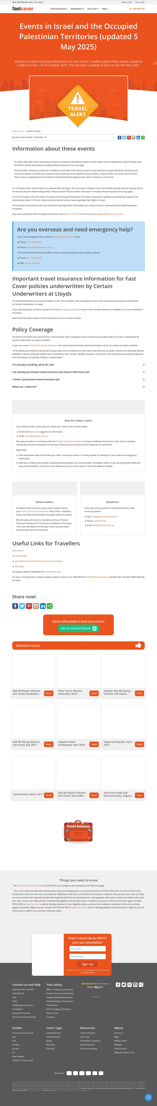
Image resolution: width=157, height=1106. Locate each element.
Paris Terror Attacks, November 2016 (70, 692)
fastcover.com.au (34, 904)
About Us (118, 1033)
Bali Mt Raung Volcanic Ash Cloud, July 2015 (26, 743)
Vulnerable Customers (90, 1041)
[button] (148, 1097)
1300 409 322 (18, 993)
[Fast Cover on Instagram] (135, 985)
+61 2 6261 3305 (34, 258)
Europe (15, 1049)
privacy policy (78, 970)
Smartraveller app (52, 571)
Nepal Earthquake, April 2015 (118, 743)
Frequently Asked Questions (104, 516)
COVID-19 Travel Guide (22, 1060)
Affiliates (118, 1045)
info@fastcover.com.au (103, 525)
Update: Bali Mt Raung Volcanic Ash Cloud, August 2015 (117, 693)
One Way (50, 1049)
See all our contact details (24, 1017)
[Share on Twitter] (124, 137)
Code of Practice (87, 1033)
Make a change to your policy (59, 989)
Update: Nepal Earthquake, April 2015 (71, 743)
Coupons (50, 1017)
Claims (37, 431)
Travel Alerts (18, 131)
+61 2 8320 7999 (34, 242)
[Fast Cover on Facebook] (118, 985)
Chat (14, 997)
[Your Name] (87, 949)
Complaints (17, 1009)
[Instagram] (133, 137)
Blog (116, 1037)
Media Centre (120, 1041)
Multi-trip (50, 1045)
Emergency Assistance (64, 236)
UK (13, 1053)
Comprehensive (53, 1033)
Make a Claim (127, 2)
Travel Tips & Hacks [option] (78, 834)
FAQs (14, 1001)
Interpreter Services (21, 1013)
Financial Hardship (88, 1049)
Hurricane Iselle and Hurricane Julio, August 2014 (117, 795)
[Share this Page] (141, 985)
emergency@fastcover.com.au (40, 247)
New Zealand (18, 1056)
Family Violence (87, 1045)
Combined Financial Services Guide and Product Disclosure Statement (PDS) (106, 1088)
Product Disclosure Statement (69, 441)
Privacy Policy (120, 1049)
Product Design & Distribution (60, 1001)
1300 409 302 (100, 521)
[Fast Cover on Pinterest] (129, 985)
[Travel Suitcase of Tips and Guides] (78, 824)
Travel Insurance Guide (22, 1033)
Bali (14, 1037)
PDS (39, 523)
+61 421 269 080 (32, 263)
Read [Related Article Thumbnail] (48, 693)
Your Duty (84, 1037)
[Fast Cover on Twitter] (124, 985)
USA (14, 1041)
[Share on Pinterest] (129, 137)
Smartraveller (21, 556)
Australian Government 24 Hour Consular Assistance (39, 561)
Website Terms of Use (124, 1053)
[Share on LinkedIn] (138, 137)
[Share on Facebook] (119, 137)
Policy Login (140, 2)
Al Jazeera (19, 550)
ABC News (19, 566)
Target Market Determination (59, 997)
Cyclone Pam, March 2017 (28, 794)
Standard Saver (53, 1037)
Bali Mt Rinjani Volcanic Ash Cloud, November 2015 (26, 693)
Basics (49, 1041)
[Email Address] (87, 956)
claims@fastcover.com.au (36, 436)
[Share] (143, 137)
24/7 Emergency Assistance (58, 1009)
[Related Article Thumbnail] (33, 671)
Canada (15, 1045)
